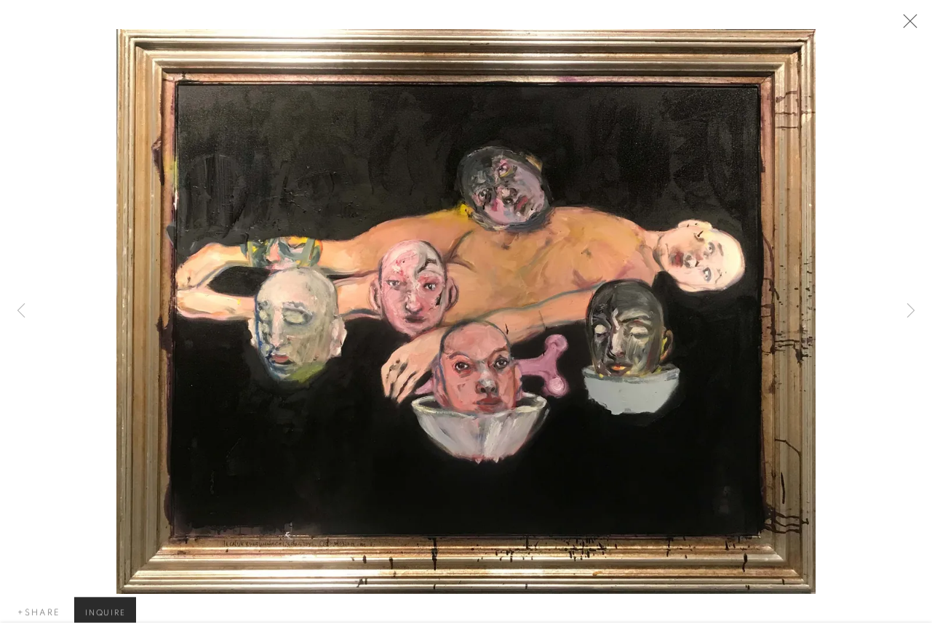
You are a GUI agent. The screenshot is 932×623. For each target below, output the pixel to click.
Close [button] (909, 25)
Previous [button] (21, 312)
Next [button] (911, 312)
